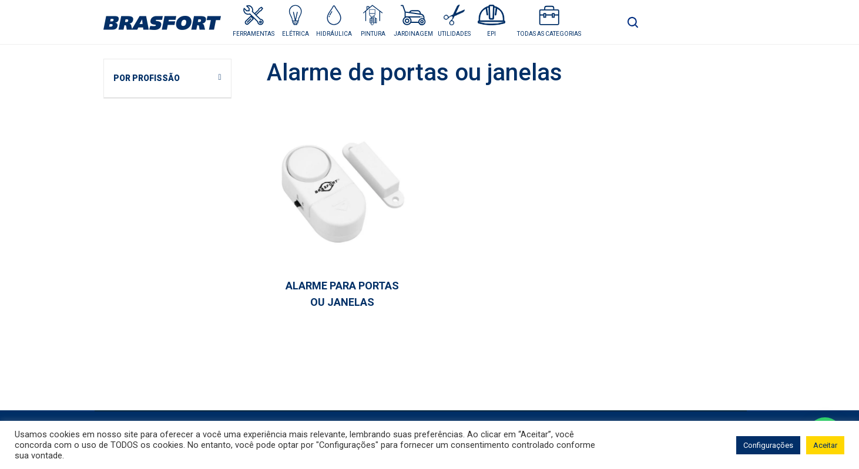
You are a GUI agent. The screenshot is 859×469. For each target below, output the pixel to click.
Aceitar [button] (825, 445)
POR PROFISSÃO (146, 78)
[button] (295, 21)
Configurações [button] (768, 445)
